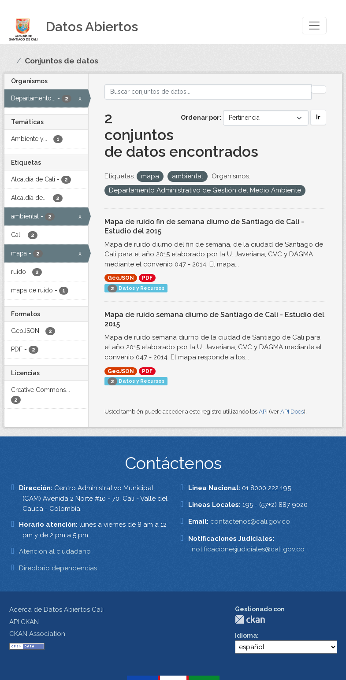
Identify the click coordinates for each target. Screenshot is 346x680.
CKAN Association (37, 634)
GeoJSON (121, 278)
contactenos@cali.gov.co (250, 521)
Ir (318, 117)
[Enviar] (318, 89)
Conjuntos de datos (61, 60)
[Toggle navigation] (314, 25)
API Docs (292, 411)
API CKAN (24, 622)
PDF (147, 278)
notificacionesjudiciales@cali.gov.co (248, 549)
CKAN (250, 619)
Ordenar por (200, 117)
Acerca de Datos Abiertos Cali (56, 609)
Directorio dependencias (58, 568)
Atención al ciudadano (55, 551)
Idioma (246, 635)
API (263, 411)
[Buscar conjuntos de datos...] (208, 92)
